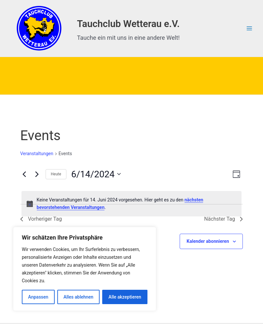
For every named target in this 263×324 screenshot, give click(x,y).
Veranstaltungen (36, 153)
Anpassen (38, 297)
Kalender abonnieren (208, 241)
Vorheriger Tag (41, 219)
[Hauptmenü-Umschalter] (249, 28)
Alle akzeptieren (124, 297)
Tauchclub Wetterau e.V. (128, 23)
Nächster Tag (223, 219)
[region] (84, 269)
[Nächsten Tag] (37, 174)
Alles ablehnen (78, 297)
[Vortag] (24, 174)
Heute (56, 174)
